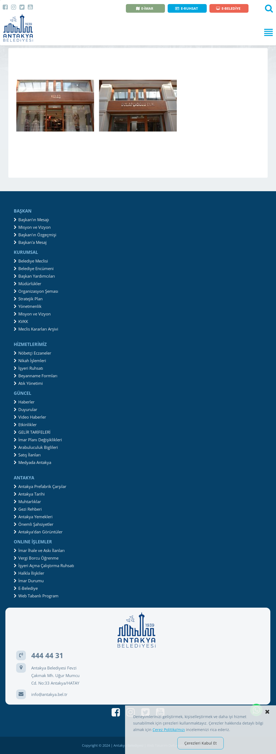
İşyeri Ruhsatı (28, 368)
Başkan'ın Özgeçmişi (35, 234)
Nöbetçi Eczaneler (32, 353)
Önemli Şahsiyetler (33, 524)
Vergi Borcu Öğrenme (36, 558)
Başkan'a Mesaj (30, 242)
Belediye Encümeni (34, 268)
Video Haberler (30, 417)
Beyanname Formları (35, 375)
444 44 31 (47, 655)
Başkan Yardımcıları (34, 276)
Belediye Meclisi (31, 261)
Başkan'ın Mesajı (31, 219)
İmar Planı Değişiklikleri (38, 439)
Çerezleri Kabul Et (200, 743)
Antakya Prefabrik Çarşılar (40, 486)
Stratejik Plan (28, 298)
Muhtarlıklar (27, 501)
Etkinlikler (25, 424)
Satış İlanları (27, 454)
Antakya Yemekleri (33, 516)
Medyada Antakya (32, 462)
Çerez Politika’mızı (169, 729)
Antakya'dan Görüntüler (38, 531)
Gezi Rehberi (28, 509)
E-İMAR (144, 8)
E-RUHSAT (186, 8)
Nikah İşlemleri (30, 360)
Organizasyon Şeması (36, 291)
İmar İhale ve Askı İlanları (39, 550)
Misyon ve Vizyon (32, 227)
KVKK (21, 321)
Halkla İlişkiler (29, 573)
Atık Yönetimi (28, 383)
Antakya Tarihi (29, 494)
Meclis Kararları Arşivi (36, 329)
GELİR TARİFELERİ (32, 432)
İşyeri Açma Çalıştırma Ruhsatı (44, 565)
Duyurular (25, 409)
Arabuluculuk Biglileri (36, 447)
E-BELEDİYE (228, 8)
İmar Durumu (29, 580)
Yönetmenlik (28, 306)
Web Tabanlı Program (36, 595)
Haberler (24, 402)
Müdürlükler (27, 283)
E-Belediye (26, 588)
